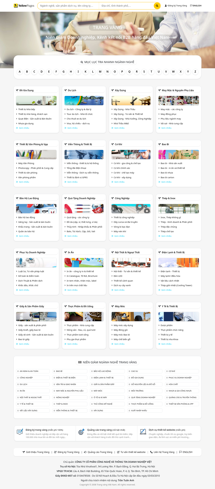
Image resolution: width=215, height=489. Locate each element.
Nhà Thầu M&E (121, 123)
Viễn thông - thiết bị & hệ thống (83, 163)
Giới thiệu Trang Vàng (37, 452)
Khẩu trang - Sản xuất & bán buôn (35, 226)
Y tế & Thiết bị (170, 306)
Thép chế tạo (167, 231)
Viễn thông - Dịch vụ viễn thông (83, 172)
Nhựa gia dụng (26, 123)
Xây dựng (120, 90)
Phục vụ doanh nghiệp (32, 252)
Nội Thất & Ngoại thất (127, 252)
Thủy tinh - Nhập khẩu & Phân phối (84, 226)
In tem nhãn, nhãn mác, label (81, 280)
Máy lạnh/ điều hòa (170, 275)
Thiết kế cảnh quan (123, 280)
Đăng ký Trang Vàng (176, 5)
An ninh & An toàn (29, 371)
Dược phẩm (166, 325)
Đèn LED (118, 275)
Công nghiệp (122, 198)
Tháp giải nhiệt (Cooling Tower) (176, 285)
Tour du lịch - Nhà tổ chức (80, 114)
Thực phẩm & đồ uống (80, 306)
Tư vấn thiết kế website (133, 452)
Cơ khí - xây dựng (122, 177)
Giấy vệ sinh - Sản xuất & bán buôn (35, 334)
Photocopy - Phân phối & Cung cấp (35, 168)
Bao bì (165, 144)
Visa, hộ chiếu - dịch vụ (78, 123)
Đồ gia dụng (26, 90)
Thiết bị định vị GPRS (77, 177)
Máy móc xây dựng (123, 325)
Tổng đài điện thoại (76, 168)
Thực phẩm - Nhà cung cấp (80, 325)
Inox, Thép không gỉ (171, 217)
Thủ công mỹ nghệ (103, 404)
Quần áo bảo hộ (26, 231)
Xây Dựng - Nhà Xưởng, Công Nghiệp (132, 118)
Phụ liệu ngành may (171, 118)
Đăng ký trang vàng (44, 429)
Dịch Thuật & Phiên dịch (30, 280)
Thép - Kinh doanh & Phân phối (176, 221)
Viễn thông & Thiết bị (80, 144)
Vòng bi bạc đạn (122, 226)
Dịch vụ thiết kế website (167, 429)
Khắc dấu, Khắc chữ (28, 285)
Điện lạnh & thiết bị (173, 252)
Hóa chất (173, 384)
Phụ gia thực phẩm (76, 339)
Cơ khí (118, 144)
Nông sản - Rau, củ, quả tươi (81, 329)
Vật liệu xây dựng (28, 410)
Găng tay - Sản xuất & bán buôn (34, 221)
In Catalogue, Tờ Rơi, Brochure (82, 275)
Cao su (134, 371)
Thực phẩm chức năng (172, 329)
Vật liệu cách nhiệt (170, 280)
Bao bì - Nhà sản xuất (171, 163)
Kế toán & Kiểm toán (28, 275)
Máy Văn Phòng (26, 163)
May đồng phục (168, 114)
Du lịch (72, 90)
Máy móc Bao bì (122, 334)
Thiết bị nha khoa (169, 339)
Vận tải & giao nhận (66, 384)
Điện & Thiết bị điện (66, 377)
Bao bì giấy (23, 339)
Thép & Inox (168, 198)
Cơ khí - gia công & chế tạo (127, 163)
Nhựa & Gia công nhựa (180, 390)
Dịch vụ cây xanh (122, 285)
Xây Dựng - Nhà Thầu (124, 109)
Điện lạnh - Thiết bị (170, 271)
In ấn (71, 252)
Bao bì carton (167, 177)
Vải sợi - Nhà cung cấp (172, 123)
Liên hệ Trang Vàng (164, 452)
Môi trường (137, 390)
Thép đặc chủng (169, 226)
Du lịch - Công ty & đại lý (79, 109)
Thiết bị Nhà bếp (26, 109)
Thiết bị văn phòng (27, 172)
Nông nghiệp (62, 397)
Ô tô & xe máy (100, 397)
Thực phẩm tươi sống (77, 334)
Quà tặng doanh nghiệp (81, 198)
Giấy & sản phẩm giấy (31, 306)
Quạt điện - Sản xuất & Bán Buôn (35, 118)
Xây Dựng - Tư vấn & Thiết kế (128, 114)
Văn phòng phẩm (27, 177)
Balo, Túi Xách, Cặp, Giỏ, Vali (81, 231)
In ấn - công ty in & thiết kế (80, 271)
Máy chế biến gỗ (122, 339)
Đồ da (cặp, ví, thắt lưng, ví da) (82, 221)
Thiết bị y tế (166, 334)
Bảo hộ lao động (29, 198)
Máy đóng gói (121, 329)
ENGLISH (195, 5)
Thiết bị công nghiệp (124, 217)
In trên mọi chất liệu (77, 285)
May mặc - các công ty (172, 109)
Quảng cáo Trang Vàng (100, 452)
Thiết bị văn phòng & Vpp (33, 144)
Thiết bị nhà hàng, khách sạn (32, 114)
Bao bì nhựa (167, 172)
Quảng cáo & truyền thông (182, 397)
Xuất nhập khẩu (139, 410)
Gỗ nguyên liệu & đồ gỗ (143, 384)
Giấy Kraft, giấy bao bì (29, 329)
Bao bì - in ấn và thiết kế (173, 168)
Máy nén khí (120, 231)
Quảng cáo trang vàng (106, 429)
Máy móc (120, 306)
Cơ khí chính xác (122, 168)
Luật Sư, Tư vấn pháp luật (31, 271)
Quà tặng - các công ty (78, 217)
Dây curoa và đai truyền (126, 221)
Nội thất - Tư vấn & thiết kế (127, 271)
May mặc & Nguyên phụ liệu (178, 90)
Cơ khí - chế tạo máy (124, 172)
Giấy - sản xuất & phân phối (32, 325)
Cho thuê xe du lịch (76, 118)
